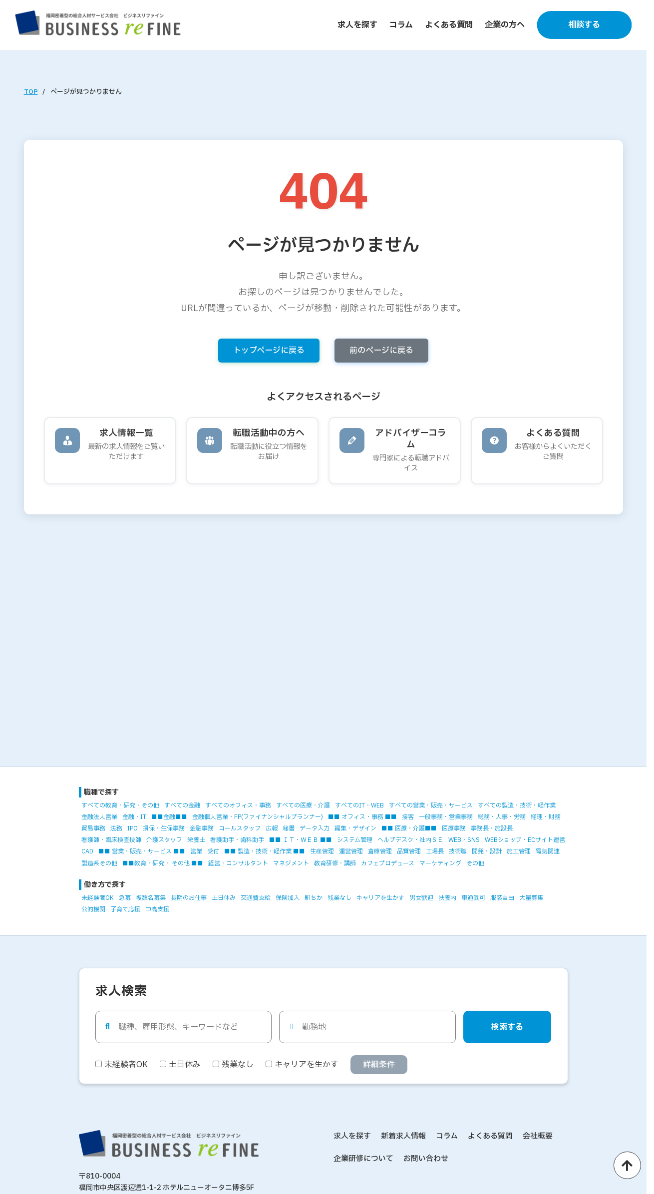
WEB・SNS (464, 839)
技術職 (458, 851)
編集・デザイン (355, 828)
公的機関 (93, 909)
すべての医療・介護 (303, 805)
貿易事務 (93, 828)
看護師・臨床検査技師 (111, 839)
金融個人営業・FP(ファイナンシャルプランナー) (257, 816)
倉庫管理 (380, 851)
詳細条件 (379, 1065)
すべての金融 (182, 805)
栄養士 (196, 839)
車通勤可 (473, 897)
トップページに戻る (269, 351)
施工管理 (519, 851)
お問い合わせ (425, 1159)
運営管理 (351, 851)
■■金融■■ (169, 816)
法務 (116, 828)
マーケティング (440, 863)
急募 (125, 897)
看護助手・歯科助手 (237, 839)
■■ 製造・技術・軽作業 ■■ (264, 851)
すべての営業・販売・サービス (431, 805)
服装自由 (502, 897)
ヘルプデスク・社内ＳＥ (410, 839)
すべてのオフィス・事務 (238, 805)
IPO (132, 828)
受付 (213, 851)
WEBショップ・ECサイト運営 (525, 839)
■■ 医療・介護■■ (409, 828)
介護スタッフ (164, 839)
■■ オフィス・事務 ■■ (362, 816)
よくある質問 (449, 25)
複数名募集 (151, 897)
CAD (87, 851)
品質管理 (409, 851)
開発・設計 (487, 851)
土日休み (224, 897)
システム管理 (354, 839)
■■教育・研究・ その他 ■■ (162, 863)
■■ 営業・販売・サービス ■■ (141, 851)
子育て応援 (125, 909)
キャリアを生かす (380, 897)
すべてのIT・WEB (359, 805)
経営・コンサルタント (238, 863)
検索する (507, 1027)
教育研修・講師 (335, 863)
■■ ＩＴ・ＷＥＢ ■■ (300, 839)
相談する (584, 25)
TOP (31, 92)
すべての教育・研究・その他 (120, 805)
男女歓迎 (421, 897)
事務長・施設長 (492, 828)
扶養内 (447, 897)
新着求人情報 (403, 1136)
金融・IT (134, 816)
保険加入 (288, 897)
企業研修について (363, 1159)
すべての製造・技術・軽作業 (517, 805)
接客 (408, 816)
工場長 (435, 851)
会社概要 (538, 1136)
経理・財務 (546, 816)
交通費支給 (256, 897)
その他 (475, 863)
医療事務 (454, 828)
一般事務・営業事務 (446, 816)
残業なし (339, 897)
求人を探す (357, 25)
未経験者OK (97, 897)
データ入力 (314, 828)
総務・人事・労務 (502, 816)
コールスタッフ (240, 828)
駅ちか (314, 897)
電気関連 (548, 851)
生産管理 (322, 851)
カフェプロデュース (387, 863)
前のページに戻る (381, 351)
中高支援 (157, 909)
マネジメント (291, 863)
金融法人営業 (99, 816)
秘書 (289, 828)
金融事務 (202, 828)
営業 (196, 851)
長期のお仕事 (189, 897)
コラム (401, 25)
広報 (272, 828)
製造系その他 (99, 863)
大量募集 (531, 897)
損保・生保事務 (164, 828)
